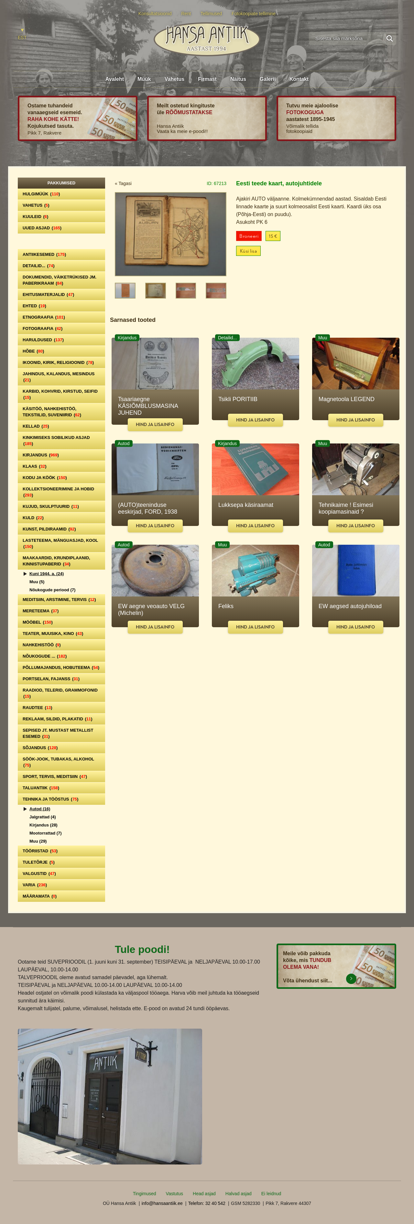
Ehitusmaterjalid (48, 294)
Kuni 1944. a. (46, 573)
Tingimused (144, 1193)
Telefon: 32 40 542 (206, 1203)
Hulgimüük (41, 193)
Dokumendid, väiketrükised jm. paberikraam (59, 280)
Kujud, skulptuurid (51, 506)
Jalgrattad (42, 816)
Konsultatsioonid (155, 13)
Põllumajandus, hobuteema (61, 667)
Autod (39, 808)
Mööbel (38, 622)
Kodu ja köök (45, 477)
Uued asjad (42, 227)
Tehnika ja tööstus (50, 799)
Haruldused (43, 339)
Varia (35, 884)
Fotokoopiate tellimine (254, 13)
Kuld (33, 517)
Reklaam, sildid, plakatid (58, 718)
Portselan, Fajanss (51, 678)
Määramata (40, 896)
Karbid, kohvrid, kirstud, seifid (60, 394)
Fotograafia (42, 328)
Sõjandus (40, 747)
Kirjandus (41, 455)
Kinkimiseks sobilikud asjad (56, 440)
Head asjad (204, 1193)
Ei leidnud (271, 1193)
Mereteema (41, 610)
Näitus (238, 79)
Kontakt (299, 79)
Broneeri (248, 236)
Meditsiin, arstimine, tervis (59, 599)
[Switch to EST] (22, 34)
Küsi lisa (248, 251)
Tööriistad (40, 850)
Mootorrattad (45, 833)
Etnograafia (44, 317)
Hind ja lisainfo (155, 424)
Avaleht (114, 79)
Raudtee (37, 707)
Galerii (268, 79)
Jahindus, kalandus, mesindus (58, 376)
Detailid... (39, 265)
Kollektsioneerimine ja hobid (58, 491)
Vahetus (174, 79)
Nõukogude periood (52, 589)
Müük (144, 79)
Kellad (36, 426)
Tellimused (211, 13)
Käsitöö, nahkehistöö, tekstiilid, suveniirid (52, 411)
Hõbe (33, 351)
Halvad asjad (238, 1193)
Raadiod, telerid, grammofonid (60, 693)
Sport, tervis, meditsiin (55, 776)
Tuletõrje (39, 862)
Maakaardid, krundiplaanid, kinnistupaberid (56, 560)
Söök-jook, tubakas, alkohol (58, 762)
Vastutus (174, 1193)
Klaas (35, 466)
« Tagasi (123, 183)
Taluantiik (41, 787)
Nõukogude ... (45, 656)
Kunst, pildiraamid (49, 529)
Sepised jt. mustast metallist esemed (58, 733)
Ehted (34, 305)
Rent (186, 13)
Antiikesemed (44, 254)
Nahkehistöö (42, 644)
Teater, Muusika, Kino (53, 633)
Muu (36, 581)
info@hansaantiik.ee (162, 1203)
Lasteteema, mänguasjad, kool (60, 543)
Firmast (207, 79)
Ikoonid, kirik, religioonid (58, 362)
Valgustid (39, 873)
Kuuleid (35, 216)
